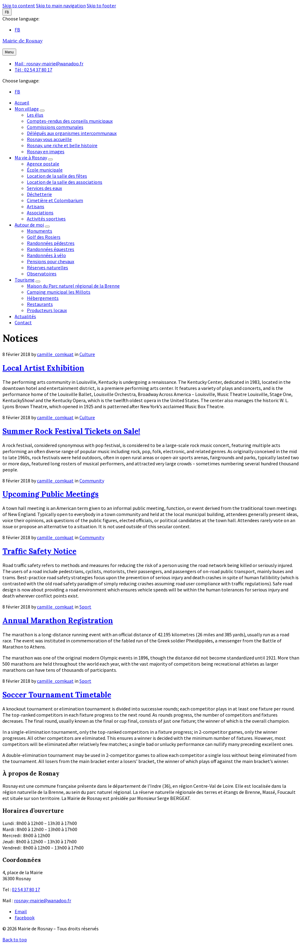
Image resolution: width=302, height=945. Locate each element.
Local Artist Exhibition (43, 368)
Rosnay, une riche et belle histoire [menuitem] (62, 145)
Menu (9, 52)
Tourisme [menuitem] (25, 280)
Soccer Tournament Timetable (56, 695)
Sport (85, 607)
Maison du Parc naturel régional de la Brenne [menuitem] (73, 286)
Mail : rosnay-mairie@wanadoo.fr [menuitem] (49, 63)
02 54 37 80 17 (26, 889)
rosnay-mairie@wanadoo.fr (42, 900)
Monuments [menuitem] (39, 231)
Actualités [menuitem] (25, 316)
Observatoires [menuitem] (41, 274)
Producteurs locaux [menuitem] (47, 310)
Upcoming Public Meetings (50, 494)
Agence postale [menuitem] (43, 164)
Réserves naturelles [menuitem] (47, 267)
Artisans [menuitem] (35, 206)
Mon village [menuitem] (27, 109)
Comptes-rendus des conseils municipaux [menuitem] (70, 121)
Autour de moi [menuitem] (29, 225)
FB (7, 12)
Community (91, 481)
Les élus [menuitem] (35, 115)
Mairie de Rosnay (22, 41)
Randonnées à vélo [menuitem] (46, 255)
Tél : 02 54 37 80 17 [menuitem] (33, 70)
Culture (87, 354)
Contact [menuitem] (23, 322)
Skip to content (18, 5)
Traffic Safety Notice (39, 551)
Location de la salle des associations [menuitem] (64, 182)
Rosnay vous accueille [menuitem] (49, 139)
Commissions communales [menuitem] (55, 127)
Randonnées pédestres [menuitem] (51, 243)
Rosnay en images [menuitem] (45, 151)
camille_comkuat (55, 354)
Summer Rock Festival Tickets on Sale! (71, 431)
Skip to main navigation (61, 5)
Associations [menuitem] (40, 212)
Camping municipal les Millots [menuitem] (58, 292)
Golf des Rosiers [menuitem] (43, 237)
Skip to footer (101, 5)
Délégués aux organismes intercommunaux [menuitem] (72, 133)
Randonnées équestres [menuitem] (50, 249)
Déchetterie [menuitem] (39, 194)
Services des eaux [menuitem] (44, 188)
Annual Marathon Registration (57, 620)
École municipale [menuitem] (45, 170)
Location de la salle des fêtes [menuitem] (57, 176)
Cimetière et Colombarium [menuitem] (55, 200)
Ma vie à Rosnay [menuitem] (31, 157)
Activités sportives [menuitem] (46, 219)
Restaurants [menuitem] (40, 304)
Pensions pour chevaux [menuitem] (50, 261)
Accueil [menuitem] (22, 103)
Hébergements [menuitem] (43, 298)
